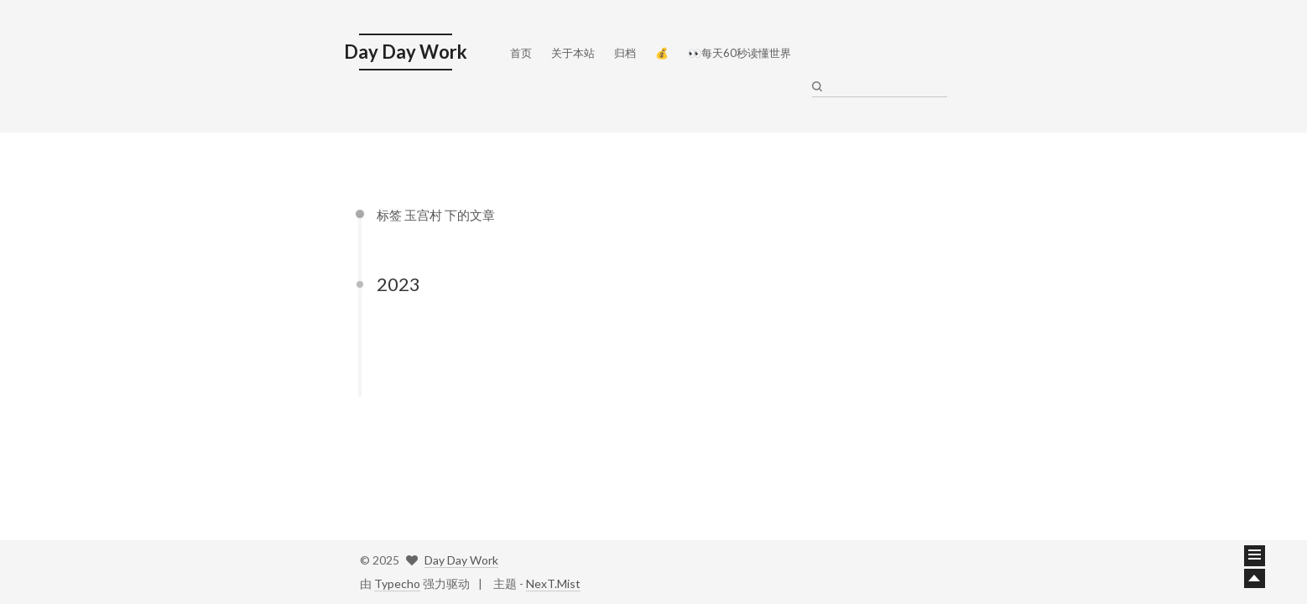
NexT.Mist (553, 583)
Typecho (397, 583)
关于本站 (573, 48)
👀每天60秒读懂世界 (739, 48)
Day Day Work (461, 560)
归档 (625, 48)
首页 (521, 48)
